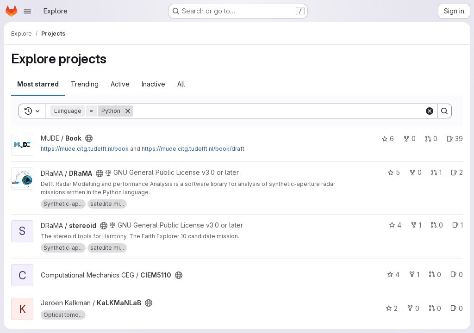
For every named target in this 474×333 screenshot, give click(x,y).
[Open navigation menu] (27, 11)
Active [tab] (120, 84)
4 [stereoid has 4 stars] (395, 225)
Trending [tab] (85, 84)
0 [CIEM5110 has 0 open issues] (456, 274)
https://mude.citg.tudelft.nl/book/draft (193, 148)
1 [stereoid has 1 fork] (416, 225)
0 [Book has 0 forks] (409, 138)
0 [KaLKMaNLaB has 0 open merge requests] (435, 308)
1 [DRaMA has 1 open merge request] (436, 172)
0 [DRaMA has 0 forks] (415, 172)
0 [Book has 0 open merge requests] (431, 138)
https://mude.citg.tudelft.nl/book (85, 148)
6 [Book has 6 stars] (387, 138)
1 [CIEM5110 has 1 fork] (414, 274)
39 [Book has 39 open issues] (455, 138)
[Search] (279, 111)
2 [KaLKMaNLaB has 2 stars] (392, 308)
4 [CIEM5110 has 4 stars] (393, 274)
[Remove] (127, 111)
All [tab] (181, 84)
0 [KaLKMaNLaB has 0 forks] (413, 308)
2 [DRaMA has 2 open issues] (457, 172)
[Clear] (429, 111)
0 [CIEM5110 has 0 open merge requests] (435, 274)
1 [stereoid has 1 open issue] (457, 225)
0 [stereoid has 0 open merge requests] (436, 225)
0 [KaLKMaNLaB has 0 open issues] (456, 308)
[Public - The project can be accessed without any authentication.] (89, 138)
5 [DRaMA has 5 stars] (393, 172)
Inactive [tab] (153, 84)
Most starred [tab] (38, 84)
